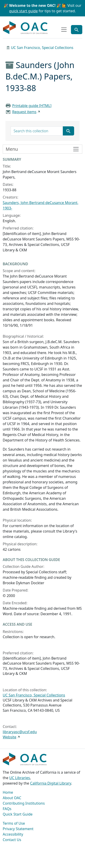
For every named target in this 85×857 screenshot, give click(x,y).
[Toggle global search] (76, 29)
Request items (24, 111)
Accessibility (13, 834)
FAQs (7, 808)
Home (8, 792)
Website (9, 737)
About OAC (12, 797)
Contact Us (12, 839)
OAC (25, 28)
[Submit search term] (68, 130)
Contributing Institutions (24, 803)
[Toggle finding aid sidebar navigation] (42, 149)
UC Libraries (19, 777)
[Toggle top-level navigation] (64, 29)
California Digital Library (50, 783)
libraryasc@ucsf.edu (20, 731)
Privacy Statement (18, 828)
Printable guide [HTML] (31, 105)
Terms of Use (14, 823)
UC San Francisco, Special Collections (42, 47)
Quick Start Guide (18, 814)
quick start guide (23, 10)
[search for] (37, 130)
